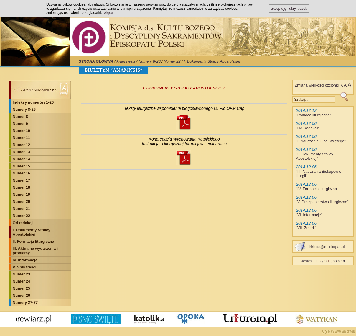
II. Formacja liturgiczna (33, 241)
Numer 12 (21, 145)
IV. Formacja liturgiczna (317, 189)
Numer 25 (21, 288)
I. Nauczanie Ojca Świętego (321, 141)
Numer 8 (20, 116)
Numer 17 (21, 180)
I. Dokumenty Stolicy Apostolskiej (212, 61)
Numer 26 (21, 295)
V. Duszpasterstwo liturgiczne (322, 202)
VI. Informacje (309, 215)
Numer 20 (21, 201)
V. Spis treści (24, 267)
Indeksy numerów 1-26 (33, 102)
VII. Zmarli (306, 228)
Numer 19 (21, 194)
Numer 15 (21, 166)
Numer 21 (21, 208)
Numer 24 (21, 281)
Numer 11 (21, 138)
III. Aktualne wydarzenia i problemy (35, 250)
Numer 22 (172, 61)
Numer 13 (21, 152)
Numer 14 (21, 159)
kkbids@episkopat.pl (327, 246)
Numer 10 (21, 130)
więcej (108, 13)
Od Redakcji (307, 128)
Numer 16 (21, 173)
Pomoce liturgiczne (313, 115)
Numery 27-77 (25, 302)
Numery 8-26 (150, 61)
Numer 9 (20, 123)
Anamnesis (125, 61)
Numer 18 (21, 187)
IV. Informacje (25, 260)
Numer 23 (21, 274)
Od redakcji (23, 223)
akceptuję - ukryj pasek (289, 8)
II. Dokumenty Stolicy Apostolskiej (314, 156)
